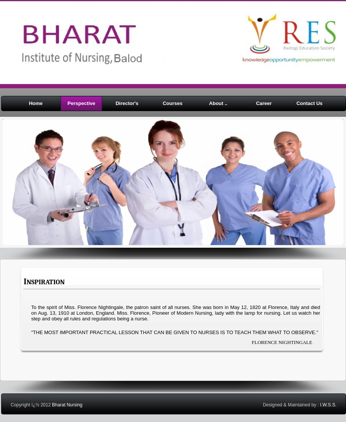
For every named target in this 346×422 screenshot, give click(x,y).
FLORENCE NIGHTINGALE (282, 342)
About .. (218, 103)
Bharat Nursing (67, 405)
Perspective (81, 103)
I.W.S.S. (328, 405)
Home (36, 103)
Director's (127, 103)
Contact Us (310, 103)
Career (263, 103)
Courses (173, 103)
